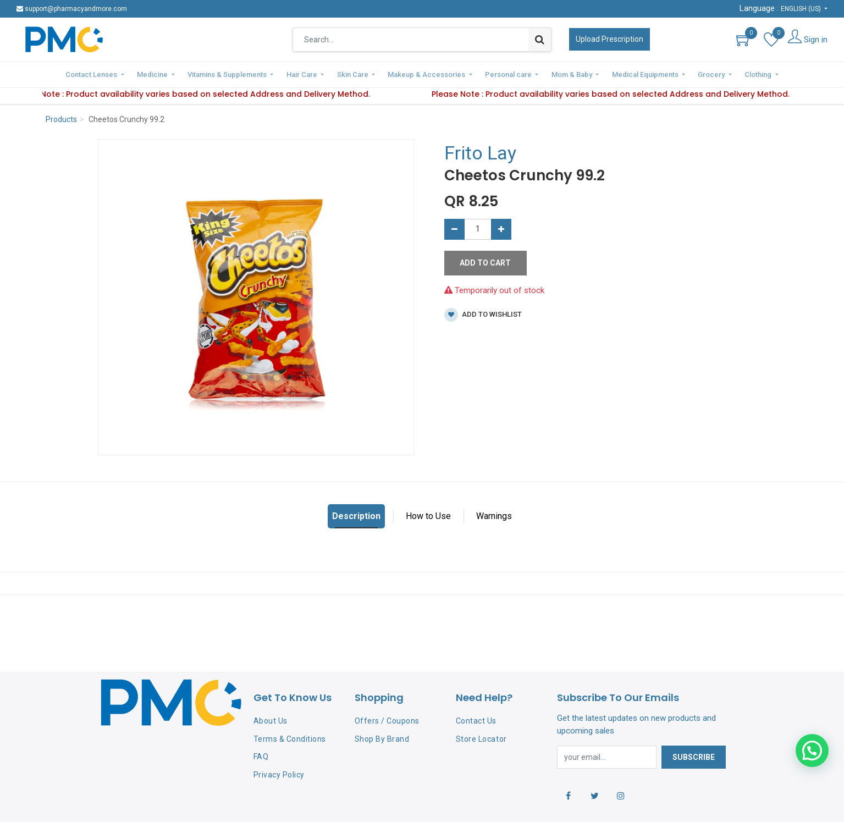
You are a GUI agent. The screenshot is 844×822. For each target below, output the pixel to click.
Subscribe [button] (693, 755)
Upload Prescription (609, 39)
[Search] (539, 39)
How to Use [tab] (428, 514)
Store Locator (481, 736)
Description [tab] (356, 514)
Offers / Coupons (387, 718)
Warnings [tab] (494, 514)
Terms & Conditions (289, 736)
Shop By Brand (382, 736)
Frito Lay (480, 151)
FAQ (261, 755)
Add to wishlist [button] (483, 313)
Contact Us (476, 718)
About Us (270, 718)
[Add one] (501, 227)
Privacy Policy (279, 773)
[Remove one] (454, 227)
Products (61, 117)
